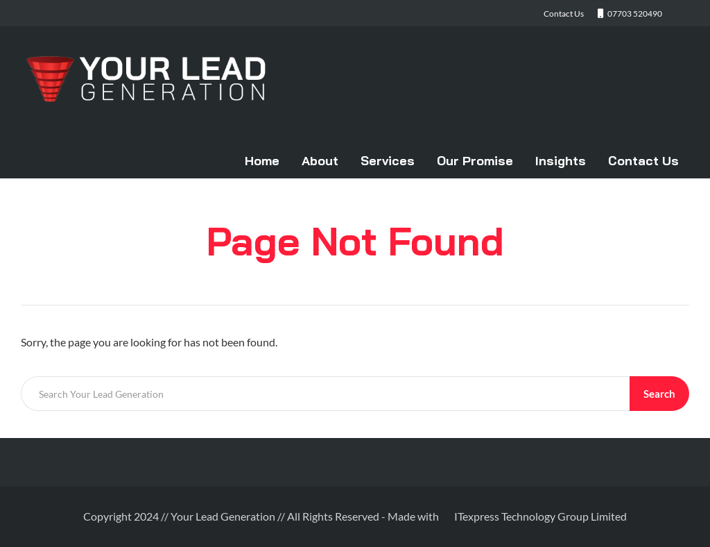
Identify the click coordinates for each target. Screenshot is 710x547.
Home (262, 161)
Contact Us (643, 161)
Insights (560, 161)
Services (388, 161)
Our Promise (475, 161)
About (320, 161)
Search (659, 393)
